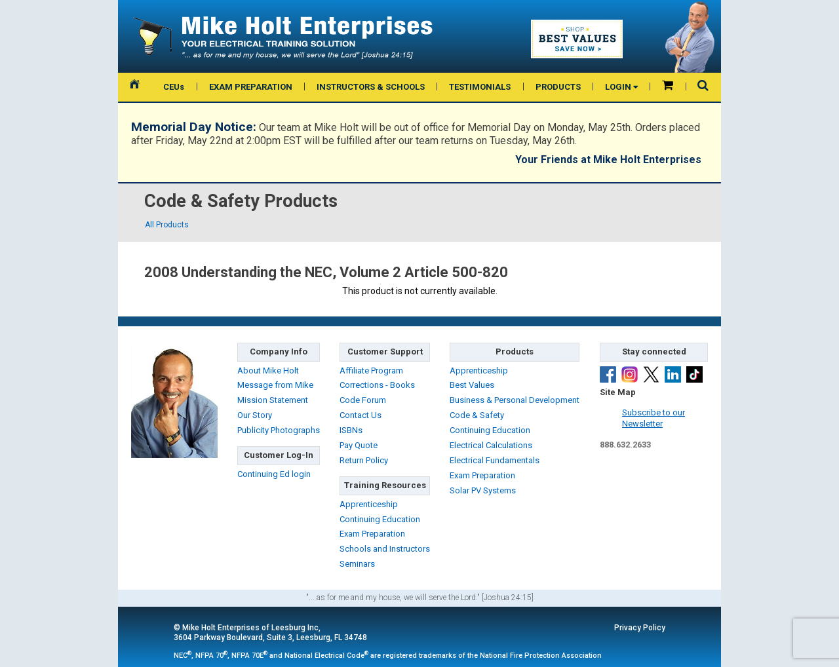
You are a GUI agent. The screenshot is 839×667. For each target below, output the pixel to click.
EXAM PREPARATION (250, 87)
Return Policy (364, 460)
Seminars (357, 564)
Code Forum (363, 400)
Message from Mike (275, 385)
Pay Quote (359, 445)
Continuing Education (380, 519)
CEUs (173, 87)
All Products (167, 224)
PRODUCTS (558, 87)
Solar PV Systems (483, 490)
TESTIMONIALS (480, 87)
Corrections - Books (377, 385)
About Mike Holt (268, 370)
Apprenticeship (369, 504)
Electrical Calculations (491, 445)
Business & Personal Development (514, 400)
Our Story (254, 415)
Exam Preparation (372, 534)
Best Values (472, 385)
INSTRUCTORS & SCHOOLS (371, 87)
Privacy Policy (639, 627)
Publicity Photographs (278, 430)
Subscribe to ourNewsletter (653, 418)
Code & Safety (477, 415)
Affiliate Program (371, 370)
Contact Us (360, 415)
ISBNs (351, 430)
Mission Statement (272, 400)
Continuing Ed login (274, 474)
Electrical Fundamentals (494, 460)
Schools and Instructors (385, 549)
